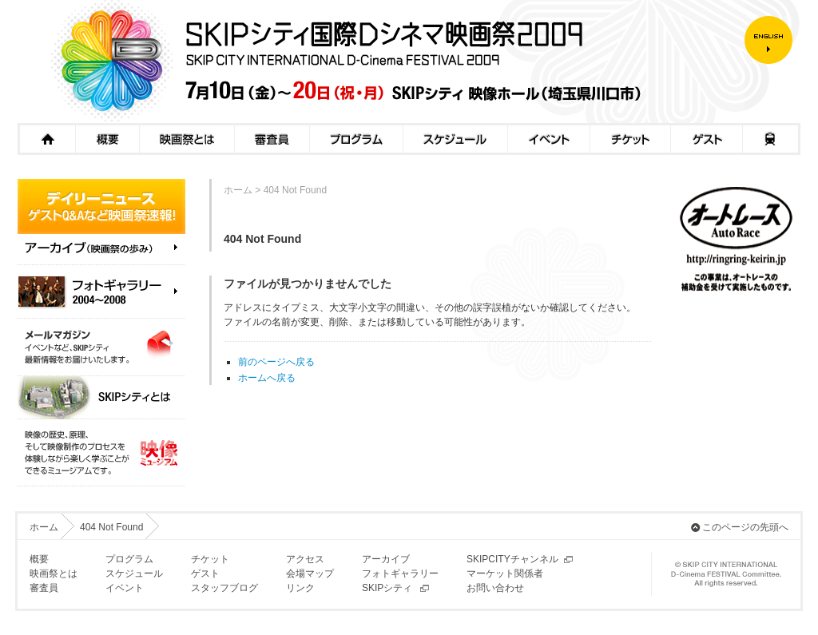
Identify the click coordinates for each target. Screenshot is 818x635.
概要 (107, 139)
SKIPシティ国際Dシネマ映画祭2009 (381, 61)
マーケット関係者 (505, 573)
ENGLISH (772, 40)
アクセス (771, 139)
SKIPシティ (387, 587)
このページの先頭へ (745, 527)
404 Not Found (111, 527)
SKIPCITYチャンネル (512, 559)
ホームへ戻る (267, 377)
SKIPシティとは (101, 397)
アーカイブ (386, 559)
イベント (548, 139)
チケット (630, 139)
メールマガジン (101, 347)
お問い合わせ (495, 587)
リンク (300, 587)
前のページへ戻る (276, 361)
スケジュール (455, 139)
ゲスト (706, 139)
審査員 (271, 139)
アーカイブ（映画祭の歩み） (101, 253)
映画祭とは (186, 139)
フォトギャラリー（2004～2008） (101, 292)
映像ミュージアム (101, 452)
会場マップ (310, 573)
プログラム (356, 139)
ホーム (46, 139)
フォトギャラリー (400, 573)
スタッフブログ (224, 587)
